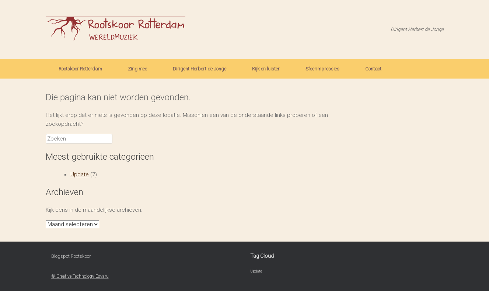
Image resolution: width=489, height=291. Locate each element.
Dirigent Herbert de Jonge (199, 69)
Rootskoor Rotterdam (80, 69)
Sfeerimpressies (322, 69)
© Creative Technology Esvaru (80, 276)
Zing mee (137, 69)
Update (79, 174)
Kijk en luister (266, 69)
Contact (373, 69)
